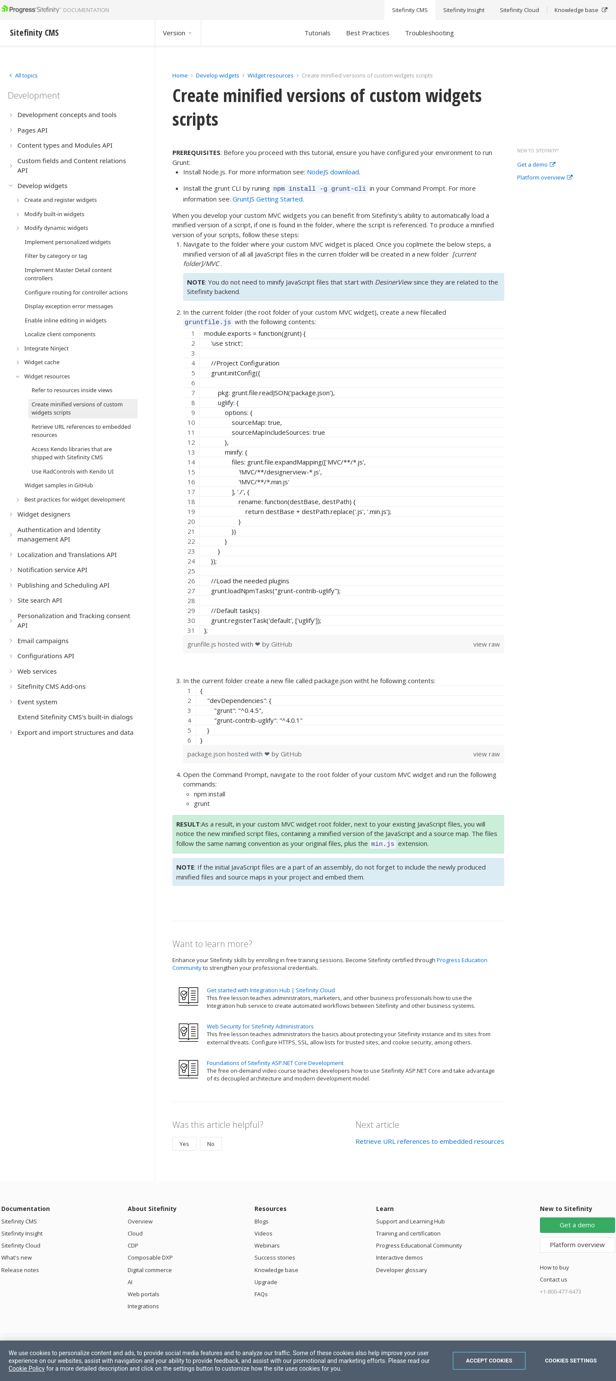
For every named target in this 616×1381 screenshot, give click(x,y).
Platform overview (545, 177)
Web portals (143, 1290)
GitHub (281, 641)
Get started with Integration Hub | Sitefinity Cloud (271, 986)
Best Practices (367, 32)
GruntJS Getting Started (268, 197)
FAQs (261, 1290)
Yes (184, 1140)
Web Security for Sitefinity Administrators (260, 1022)
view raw (486, 641)
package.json (207, 751)
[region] (344, 478)
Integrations (143, 1302)
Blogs (261, 1217)
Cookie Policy (27, 1368)
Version (178, 32)
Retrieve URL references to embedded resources (430, 1137)
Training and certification (408, 1229)
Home (180, 75)
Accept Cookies (489, 1360)
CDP (133, 1241)
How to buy (554, 1263)
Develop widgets (218, 75)
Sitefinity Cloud (20, 1241)
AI (130, 1278)
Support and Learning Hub (410, 1217)
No (211, 1140)
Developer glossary (401, 1266)
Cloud (135, 1229)
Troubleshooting (429, 32)
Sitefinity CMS (19, 1217)
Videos (263, 1229)
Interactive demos (399, 1253)
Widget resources (271, 75)
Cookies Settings (571, 1360)
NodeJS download (333, 171)
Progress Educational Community (419, 1241)
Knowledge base (276, 1266)
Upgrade (265, 1278)
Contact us (553, 1275)
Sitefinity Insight (22, 1229)
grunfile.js (202, 641)
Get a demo (536, 164)
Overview (140, 1217)
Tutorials (317, 32)
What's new (16, 1253)
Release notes (20, 1266)
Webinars (267, 1241)
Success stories (274, 1253)
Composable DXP (150, 1253)
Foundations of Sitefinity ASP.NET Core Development (275, 1059)
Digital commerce (150, 1266)
